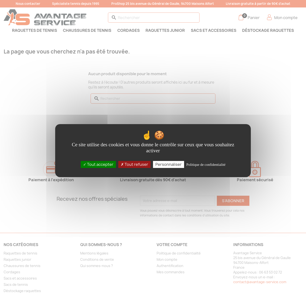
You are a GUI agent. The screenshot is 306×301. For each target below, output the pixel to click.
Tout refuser (134, 164)
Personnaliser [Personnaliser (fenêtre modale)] (168, 164)
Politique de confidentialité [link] (205, 164)
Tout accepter (98, 164)
